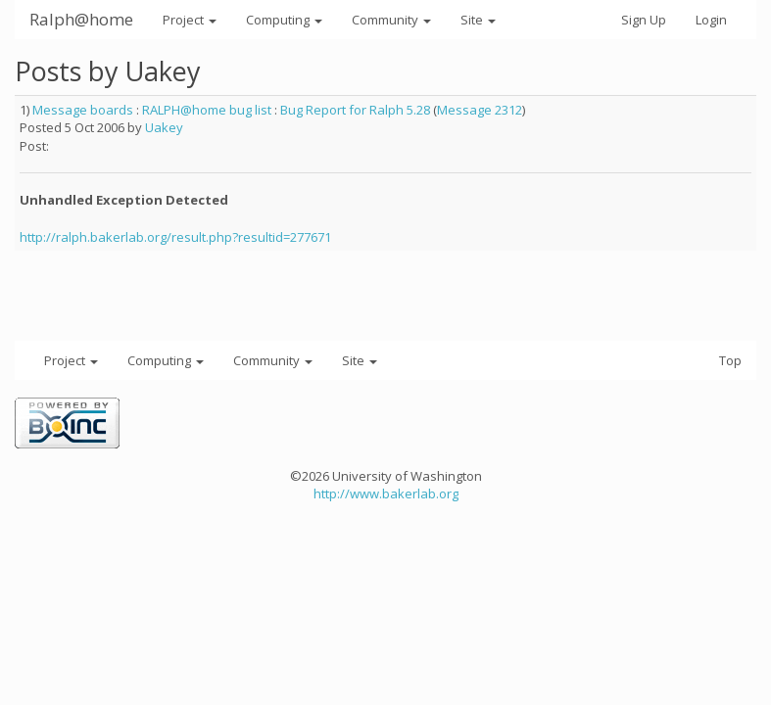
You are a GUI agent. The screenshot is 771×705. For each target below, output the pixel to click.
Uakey (164, 127)
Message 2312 (479, 109)
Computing (284, 19)
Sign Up (643, 19)
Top (730, 360)
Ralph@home (81, 19)
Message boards (82, 109)
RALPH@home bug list (206, 109)
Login (711, 19)
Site (478, 19)
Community (391, 19)
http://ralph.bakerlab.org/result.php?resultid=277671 (175, 237)
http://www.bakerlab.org (385, 493)
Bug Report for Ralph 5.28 (355, 109)
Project (190, 19)
